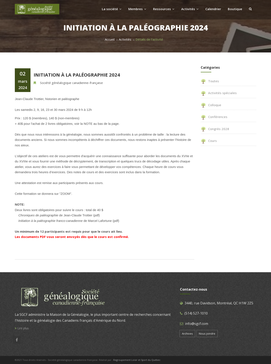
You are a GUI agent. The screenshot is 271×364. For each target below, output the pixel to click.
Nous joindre (207, 333)
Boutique (235, 9)
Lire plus (22, 328)
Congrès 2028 (215, 129)
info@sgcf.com (196, 323)
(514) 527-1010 (196, 313)
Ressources (163, 9)
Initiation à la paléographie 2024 (77, 74)
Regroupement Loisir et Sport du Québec (136, 359)
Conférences (214, 117)
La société (112, 9)
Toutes (210, 81)
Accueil (110, 39)
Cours (209, 141)
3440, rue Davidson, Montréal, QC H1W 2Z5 (219, 303)
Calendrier (213, 9)
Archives (187, 333)
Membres (137, 9)
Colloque (211, 105)
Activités (190, 9)
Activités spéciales (219, 93)
